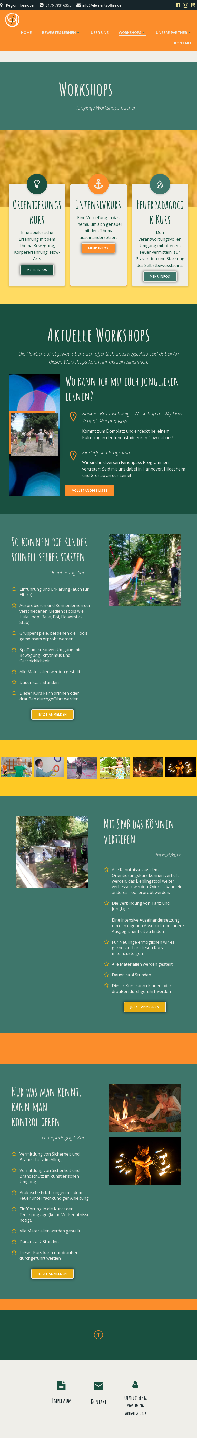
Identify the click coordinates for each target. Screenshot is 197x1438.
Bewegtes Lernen (61, 32)
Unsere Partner (174, 32)
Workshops (132, 32)
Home (26, 32)
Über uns (100, 32)
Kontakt (183, 43)
